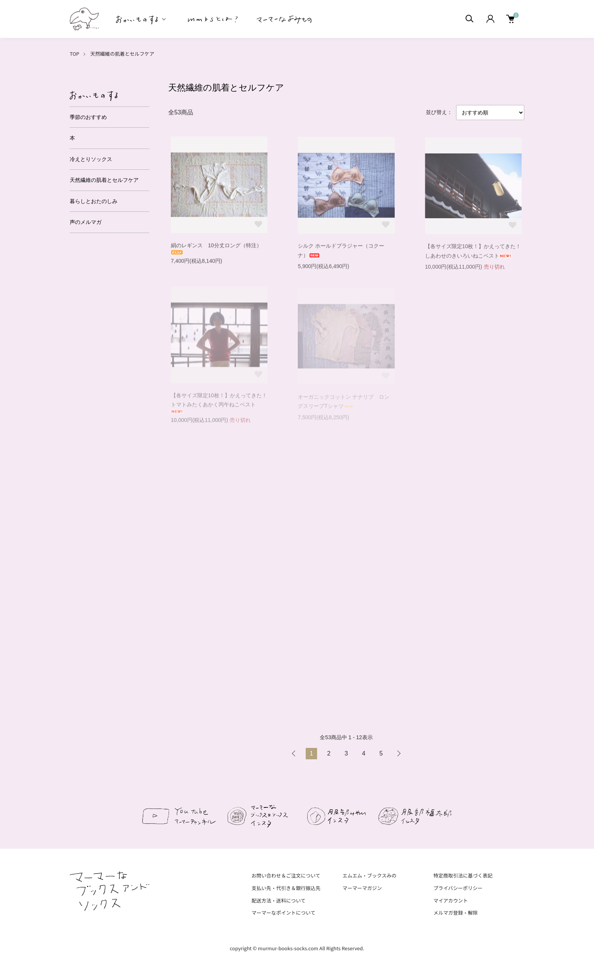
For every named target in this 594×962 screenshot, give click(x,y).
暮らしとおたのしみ (93, 201)
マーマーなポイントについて (284, 912)
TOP (74, 53)
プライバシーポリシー (458, 888)
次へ (398, 753)
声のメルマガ (86, 222)
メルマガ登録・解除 (455, 912)
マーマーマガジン (362, 888)
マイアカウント (450, 900)
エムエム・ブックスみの (369, 875)
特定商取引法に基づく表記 (462, 875)
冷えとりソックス (91, 159)
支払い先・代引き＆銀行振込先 (286, 888)
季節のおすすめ (88, 117)
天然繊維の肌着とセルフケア (122, 53)
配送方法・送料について (279, 900)
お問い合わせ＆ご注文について (286, 875)
